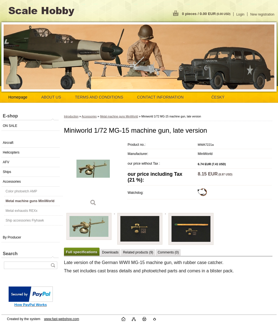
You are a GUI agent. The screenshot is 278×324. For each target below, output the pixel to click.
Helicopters (11, 152)
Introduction (71, 116)
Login (240, 14)
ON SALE (10, 126)
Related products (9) (138, 252)
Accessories (12, 182)
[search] (53, 265)
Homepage (18, 97)
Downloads (110, 252)
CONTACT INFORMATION (160, 97)
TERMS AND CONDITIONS (99, 97)
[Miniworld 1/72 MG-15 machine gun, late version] (93, 175)
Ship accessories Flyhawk (25, 220)
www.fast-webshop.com (61, 319)
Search (10, 253)
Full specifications (81, 252)
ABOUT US (51, 97)
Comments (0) (168, 252)
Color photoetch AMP (21, 191)
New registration (262, 14)
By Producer (12, 237)
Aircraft (8, 143)
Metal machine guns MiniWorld (30, 201)
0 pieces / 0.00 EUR (206, 14)
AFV (6, 162)
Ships (7, 172)
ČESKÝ (218, 97)
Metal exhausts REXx (22, 211)
